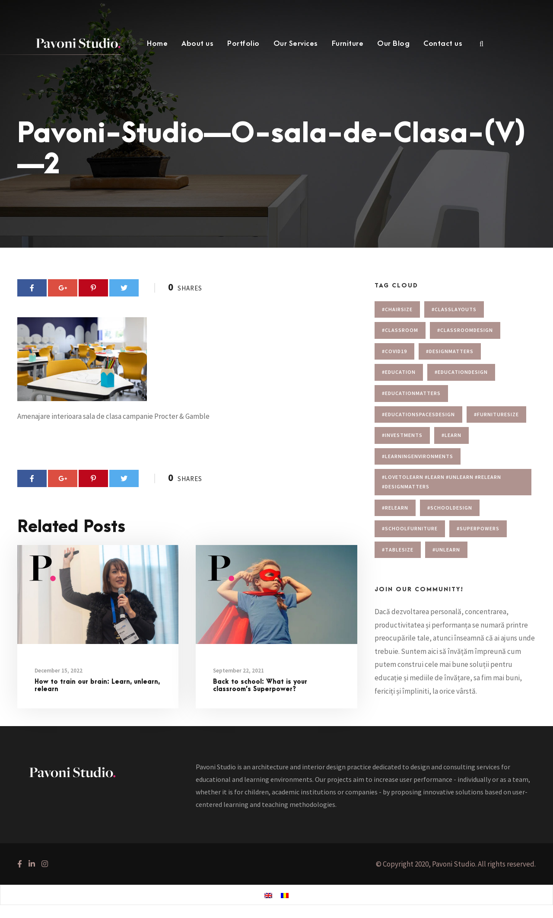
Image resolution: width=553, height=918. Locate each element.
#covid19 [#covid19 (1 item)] (394, 351)
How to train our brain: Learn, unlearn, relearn (97, 685)
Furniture (348, 44)
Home (157, 44)
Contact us (442, 44)
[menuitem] (268, 895)
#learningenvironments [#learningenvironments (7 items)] (417, 456)
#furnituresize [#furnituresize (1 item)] (496, 414)
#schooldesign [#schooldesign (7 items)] (449, 507)
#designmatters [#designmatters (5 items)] (450, 351)
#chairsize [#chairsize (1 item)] (397, 309)
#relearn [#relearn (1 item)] (395, 507)
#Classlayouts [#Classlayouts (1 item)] (454, 309)
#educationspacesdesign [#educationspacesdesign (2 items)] (418, 414)
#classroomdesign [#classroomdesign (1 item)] (465, 330)
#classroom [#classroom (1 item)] (400, 330)
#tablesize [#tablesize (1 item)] (397, 549)
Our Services (295, 44)
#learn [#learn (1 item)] (451, 435)
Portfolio (243, 44)
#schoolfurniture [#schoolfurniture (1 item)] (410, 528)
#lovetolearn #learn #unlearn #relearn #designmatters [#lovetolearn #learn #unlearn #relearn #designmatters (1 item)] (441, 482)
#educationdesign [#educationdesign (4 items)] (461, 372)
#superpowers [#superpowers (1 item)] (478, 528)
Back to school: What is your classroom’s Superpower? (260, 685)
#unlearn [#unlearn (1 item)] (446, 549)
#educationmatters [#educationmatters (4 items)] (411, 393)
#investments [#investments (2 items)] (402, 435)
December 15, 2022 (59, 670)
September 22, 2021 (238, 670)
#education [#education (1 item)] (399, 372)
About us (197, 44)
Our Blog (393, 44)
